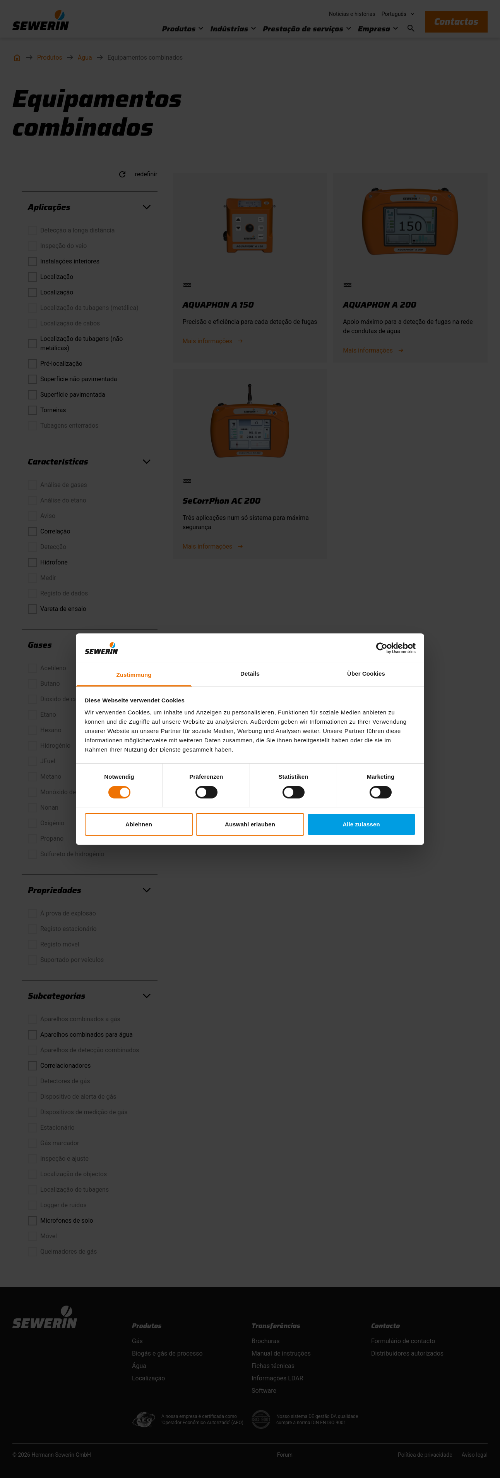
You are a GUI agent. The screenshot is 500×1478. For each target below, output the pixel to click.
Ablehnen (138, 824)
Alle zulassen (361, 824)
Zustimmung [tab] (134, 674)
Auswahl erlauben (250, 824)
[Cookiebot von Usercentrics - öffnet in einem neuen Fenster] (382, 648)
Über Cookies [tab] (366, 673)
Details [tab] (250, 673)
